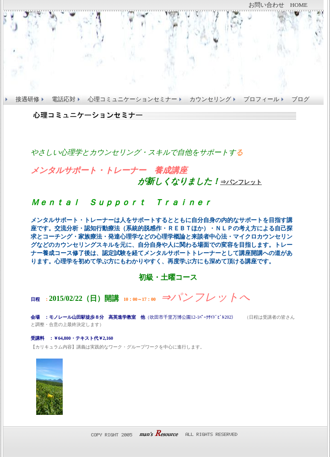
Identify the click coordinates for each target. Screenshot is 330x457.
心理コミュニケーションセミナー (132, 99)
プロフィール (261, 99)
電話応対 (64, 99)
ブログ (300, 99)
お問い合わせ (266, 4)
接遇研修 (27, 99)
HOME (299, 4)
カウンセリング (210, 99)
